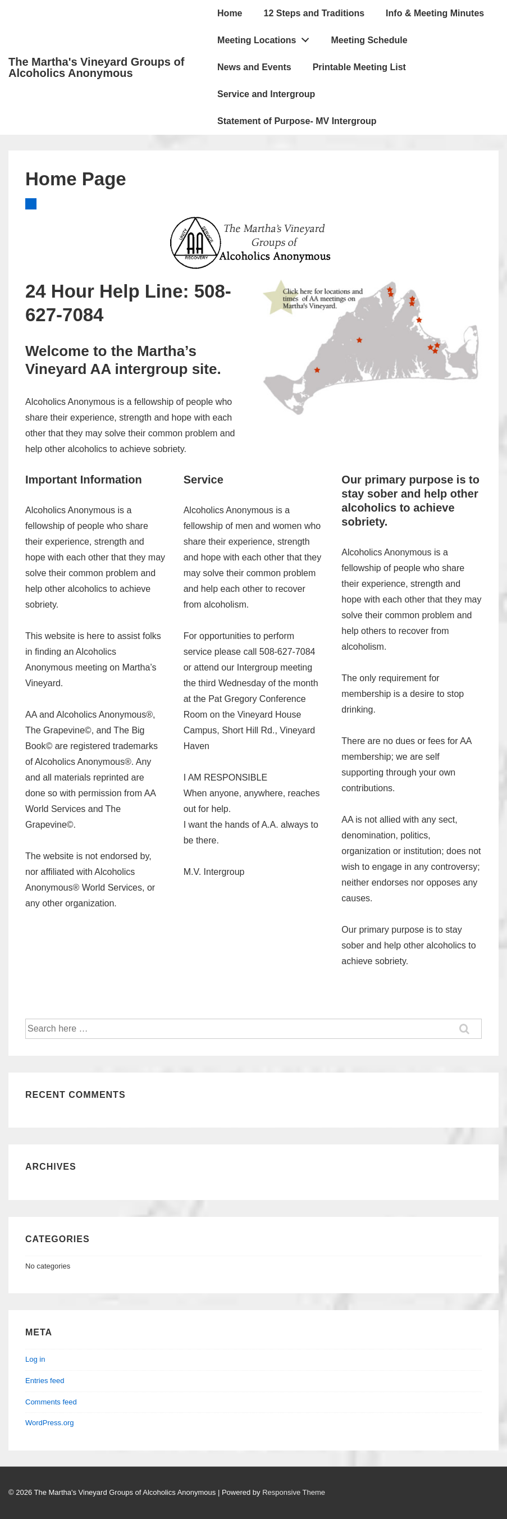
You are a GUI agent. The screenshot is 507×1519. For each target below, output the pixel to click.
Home (229, 13)
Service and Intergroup (266, 94)
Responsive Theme (293, 1492)
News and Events (254, 67)
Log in (35, 1359)
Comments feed (51, 1402)
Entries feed (44, 1380)
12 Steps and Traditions (314, 13)
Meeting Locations (266, 37)
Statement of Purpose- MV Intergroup (297, 121)
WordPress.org (49, 1422)
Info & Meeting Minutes (435, 13)
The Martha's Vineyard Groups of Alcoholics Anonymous (96, 67)
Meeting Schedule (369, 40)
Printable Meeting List (359, 67)
